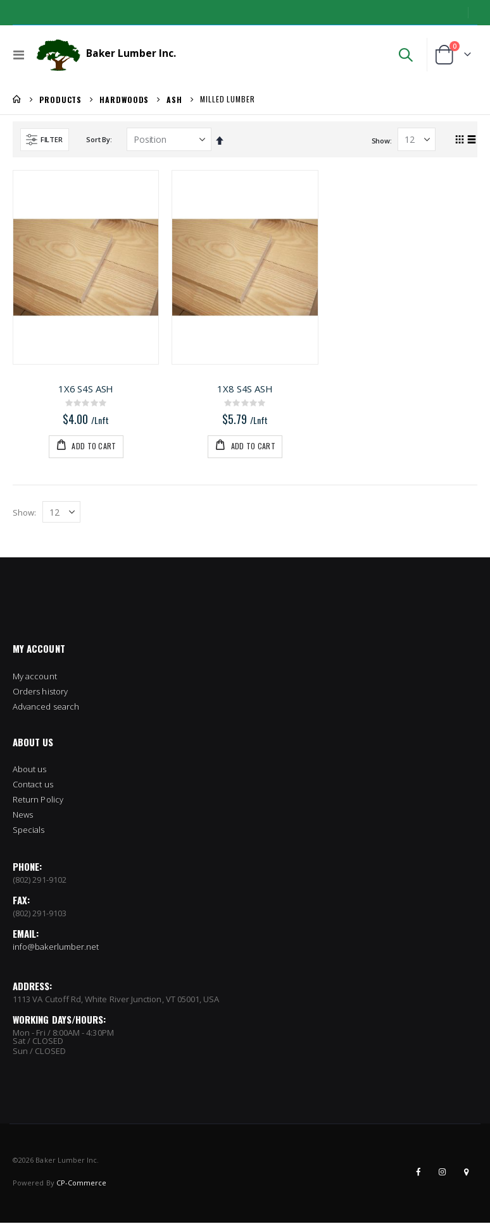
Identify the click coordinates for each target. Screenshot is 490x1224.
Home (17, 99)
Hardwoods (124, 100)
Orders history (40, 692)
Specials (29, 831)
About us (30, 770)
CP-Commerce (81, 1184)
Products (60, 100)
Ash (174, 100)
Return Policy (38, 800)
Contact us (33, 785)
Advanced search (46, 707)
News (23, 815)
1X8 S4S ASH (244, 388)
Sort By (98, 139)
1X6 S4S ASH (85, 388)
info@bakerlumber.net (56, 948)
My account (35, 676)
